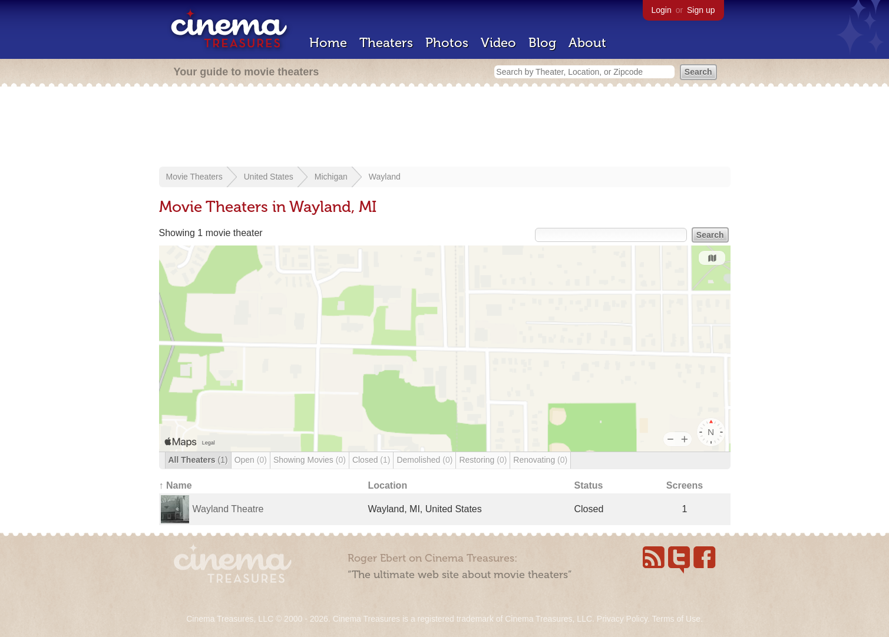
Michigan (331, 176)
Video (498, 43)
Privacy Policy (622, 618)
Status (588, 485)
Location (388, 485)
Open (250, 460)
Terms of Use (676, 618)
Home (328, 43)
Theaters (386, 43)
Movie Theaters (194, 176)
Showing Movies (309, 460)
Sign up (701, 10)
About (587, 43)
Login (662, 10)
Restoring (483, 460)
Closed (371, 460)
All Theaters (198, 460)
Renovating (540, 460)
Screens (684, 485)
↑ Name (175, 485)
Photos (446, 43)
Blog (542, 43)
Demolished (424, 460)
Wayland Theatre (228, 509)
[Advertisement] (445, 127)
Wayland (385, 176)
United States (268, 176)
